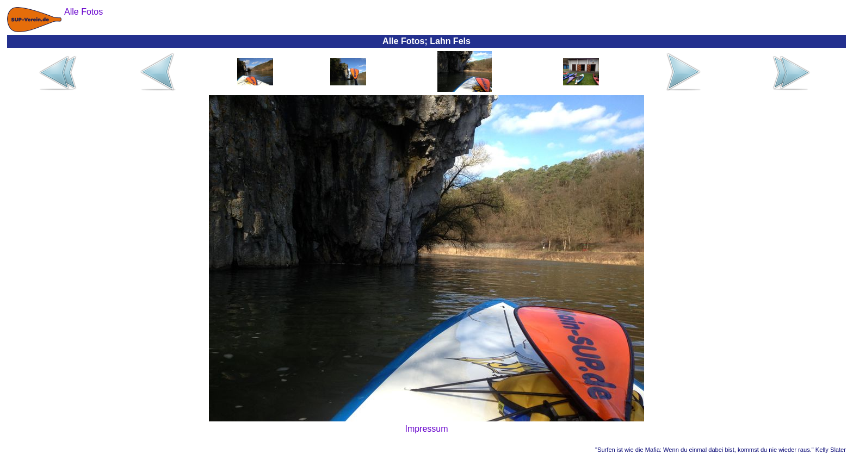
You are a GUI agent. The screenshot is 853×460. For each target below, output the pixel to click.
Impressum (426, 428)
